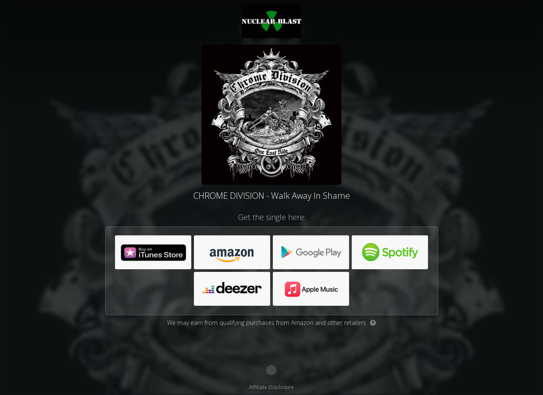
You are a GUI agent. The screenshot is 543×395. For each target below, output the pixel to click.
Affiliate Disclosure (271, 387)
